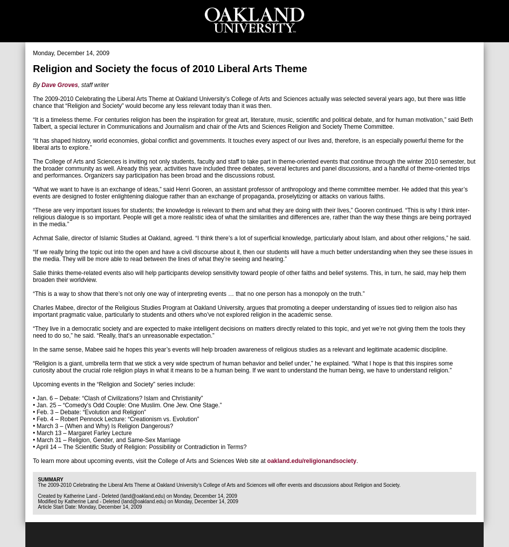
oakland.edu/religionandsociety (311, 460)
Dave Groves (60, 85)
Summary (50, 479)
